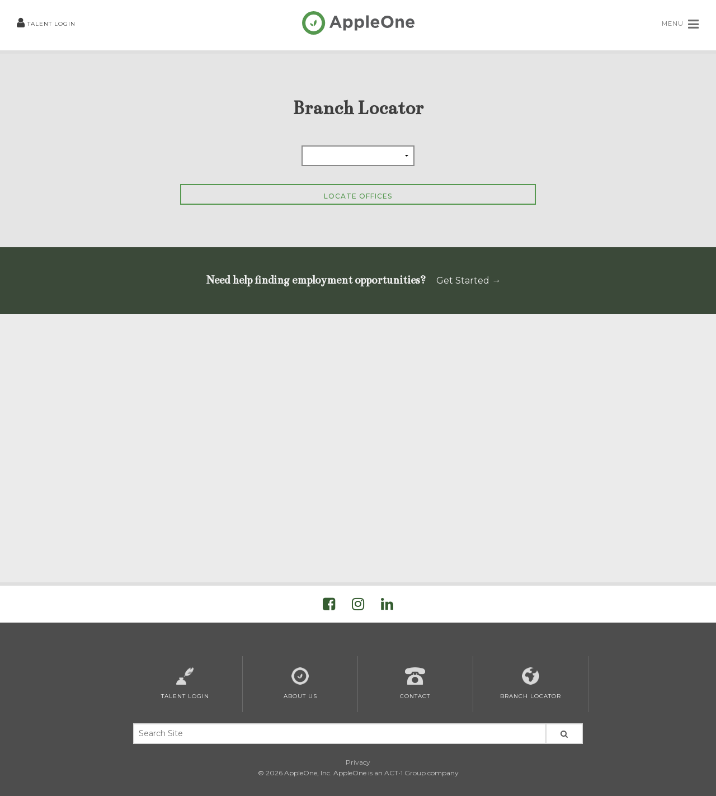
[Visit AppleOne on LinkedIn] (387, 606)
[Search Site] (564, 733)
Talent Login (46, 23)
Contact (415, 683)
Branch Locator (530, 683)
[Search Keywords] (339, 733)
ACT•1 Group (405, 773)
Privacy (358, 762)
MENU (680, 24)
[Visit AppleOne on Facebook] (329, 606)
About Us (300, 683)
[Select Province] (358, 155)
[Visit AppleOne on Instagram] (358, 606)
